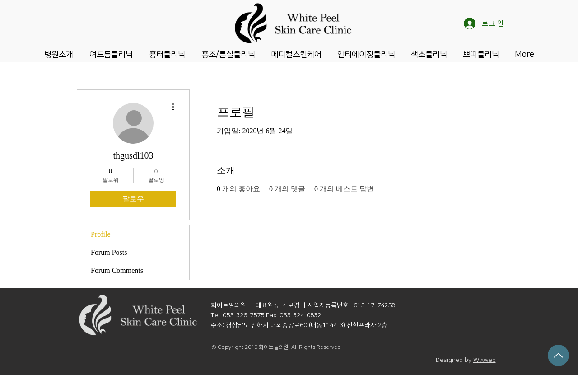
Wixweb (484, 360)
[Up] (558, 355)
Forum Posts (109, 252)
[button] (58, 53)
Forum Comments (117, 270)
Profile (101, 234)
